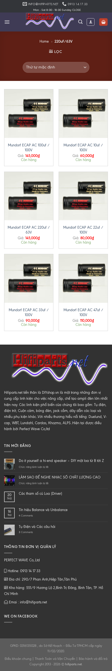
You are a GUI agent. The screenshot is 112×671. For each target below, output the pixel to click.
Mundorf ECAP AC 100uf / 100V (29, 147)
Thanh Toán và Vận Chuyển (55, 659)
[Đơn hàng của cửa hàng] (56, 67)
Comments (26, 515)
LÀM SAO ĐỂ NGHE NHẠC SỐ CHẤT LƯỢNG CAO (60, 477)
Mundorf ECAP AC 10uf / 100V (83, 147)
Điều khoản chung (18, 659)
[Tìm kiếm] (80, 22)
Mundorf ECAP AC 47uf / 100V (83, 312)
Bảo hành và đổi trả (93, 659)
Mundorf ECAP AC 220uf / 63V (29, 229)
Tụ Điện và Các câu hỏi (37, 527)
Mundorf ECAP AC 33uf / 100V (29, 312)
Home (44, 41)
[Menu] (7, 22)
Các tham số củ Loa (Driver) (40, 494)
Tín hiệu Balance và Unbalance (43, 510)
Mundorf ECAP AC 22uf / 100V (83, 229)
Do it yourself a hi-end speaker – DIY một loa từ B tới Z (61, 461)
